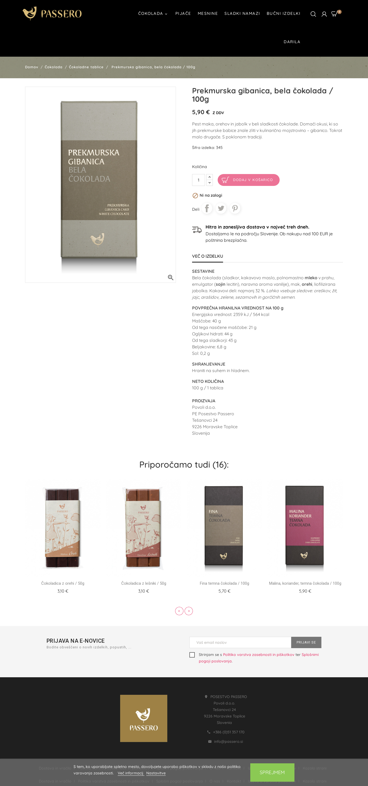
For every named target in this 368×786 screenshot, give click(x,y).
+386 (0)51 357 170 (228, 732)
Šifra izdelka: (203, 147)
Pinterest (235, 208)
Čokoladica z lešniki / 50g (143, 583)
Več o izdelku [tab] (207, 256)
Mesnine (208, 13)
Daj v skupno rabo (207, 208)
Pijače (183, 13)
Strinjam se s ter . (254, 657)
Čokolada (153, 14)
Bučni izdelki (284, 13)
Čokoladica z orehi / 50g (62, 583)
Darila (292, 41)
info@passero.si (228, 741)
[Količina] (198, 180)
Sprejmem (272, 772)
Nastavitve (156, 773)
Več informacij (131, 773)
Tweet (221, 208)
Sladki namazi (242, 13)
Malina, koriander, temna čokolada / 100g (305, 583)
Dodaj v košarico (253, 180)
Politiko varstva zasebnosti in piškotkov (258, 654)
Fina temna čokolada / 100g (224, 583)
